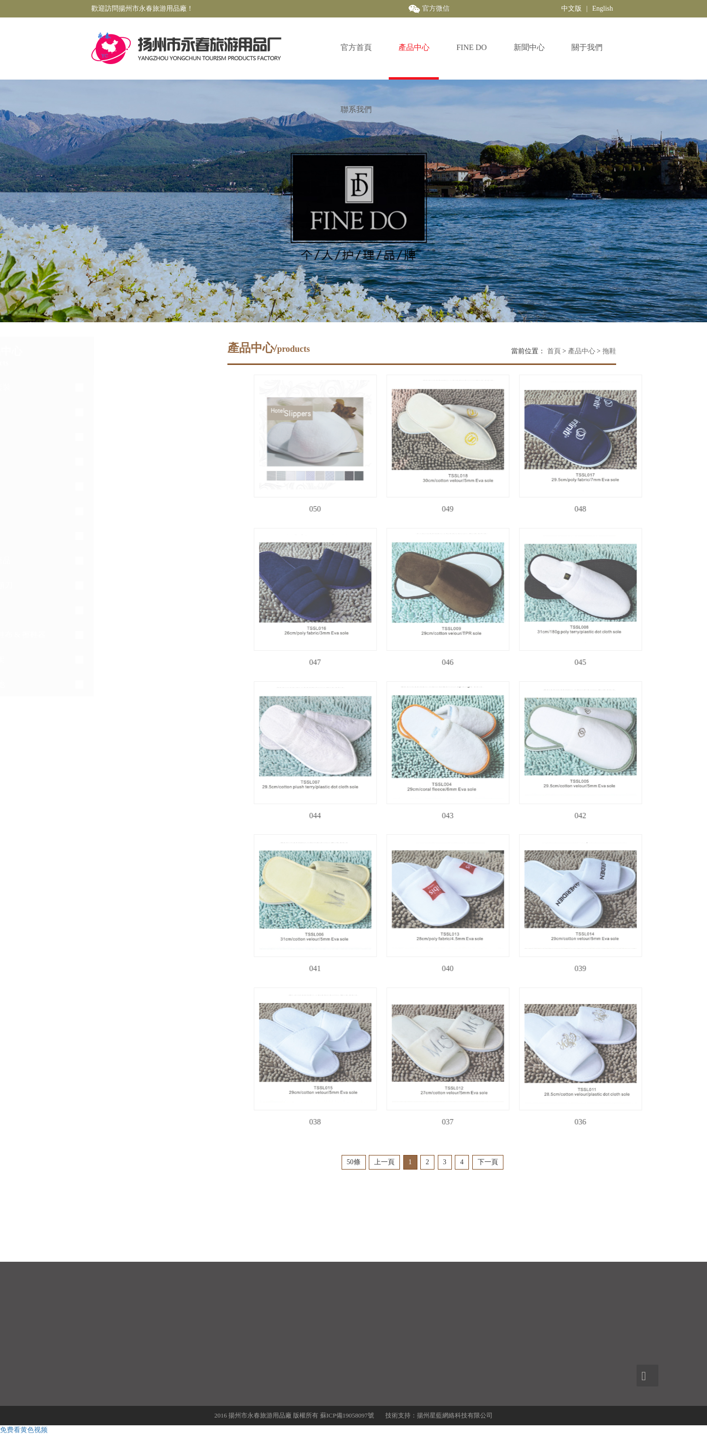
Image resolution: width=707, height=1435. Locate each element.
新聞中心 (529, 47)
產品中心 (414, 47)
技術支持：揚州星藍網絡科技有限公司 (439, 1415)
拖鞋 (609, 351)
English (602, 8)
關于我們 (587, 47)
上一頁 (384, 1162)
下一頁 (488, 1162)
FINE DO (471, 47)
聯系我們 (356, 109)
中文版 (571, 8)
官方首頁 (356, 47)
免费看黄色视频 (24, 1430)
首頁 (554, 351)
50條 (354, 1162)
